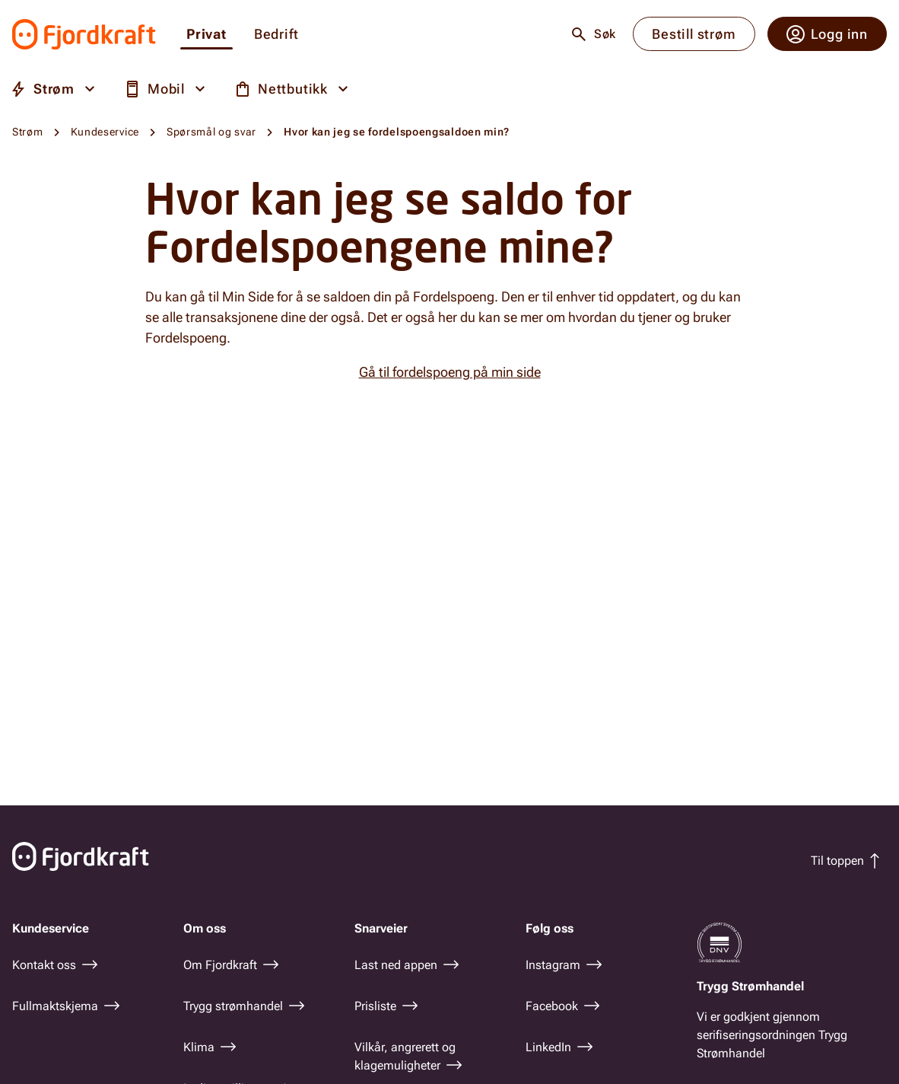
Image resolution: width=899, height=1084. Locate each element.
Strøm (27, 132)
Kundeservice (105, 132)
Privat (206, 34)
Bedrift (276, 34)
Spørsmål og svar (211, 132)
